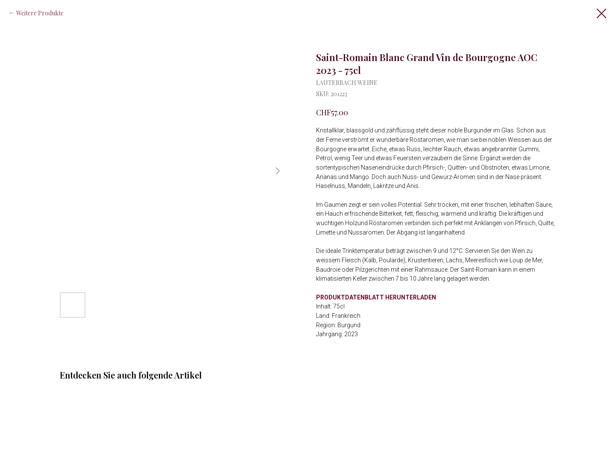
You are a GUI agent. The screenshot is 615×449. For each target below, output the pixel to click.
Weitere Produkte (40, 13)
